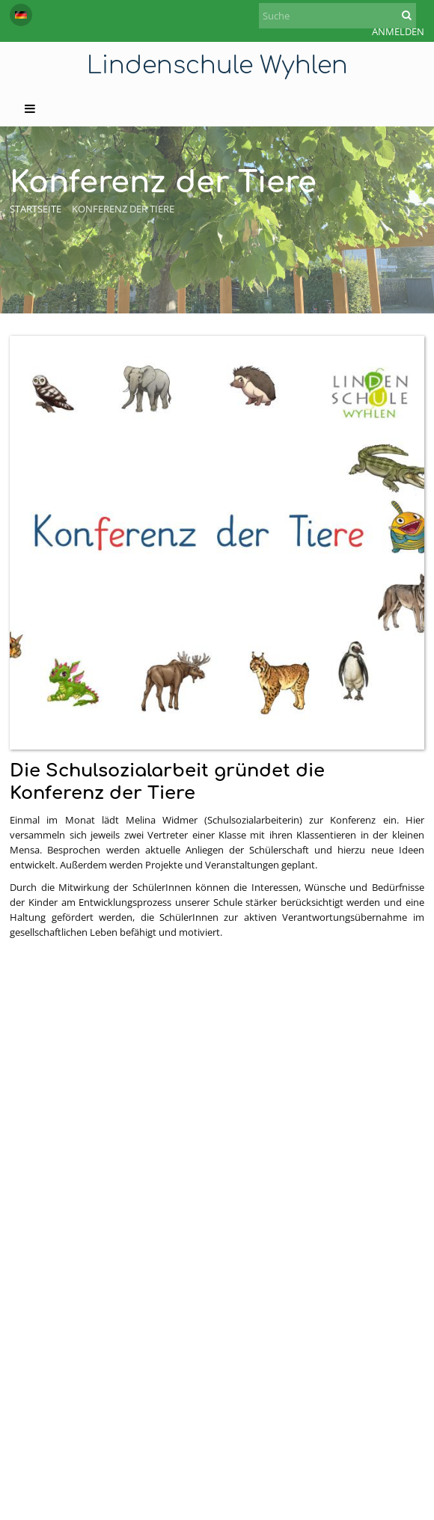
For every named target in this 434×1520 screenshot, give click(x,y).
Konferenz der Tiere (123, 208)
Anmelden (398, 31)
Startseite (35, 208)
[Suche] (337, 15)
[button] (21, 15)
